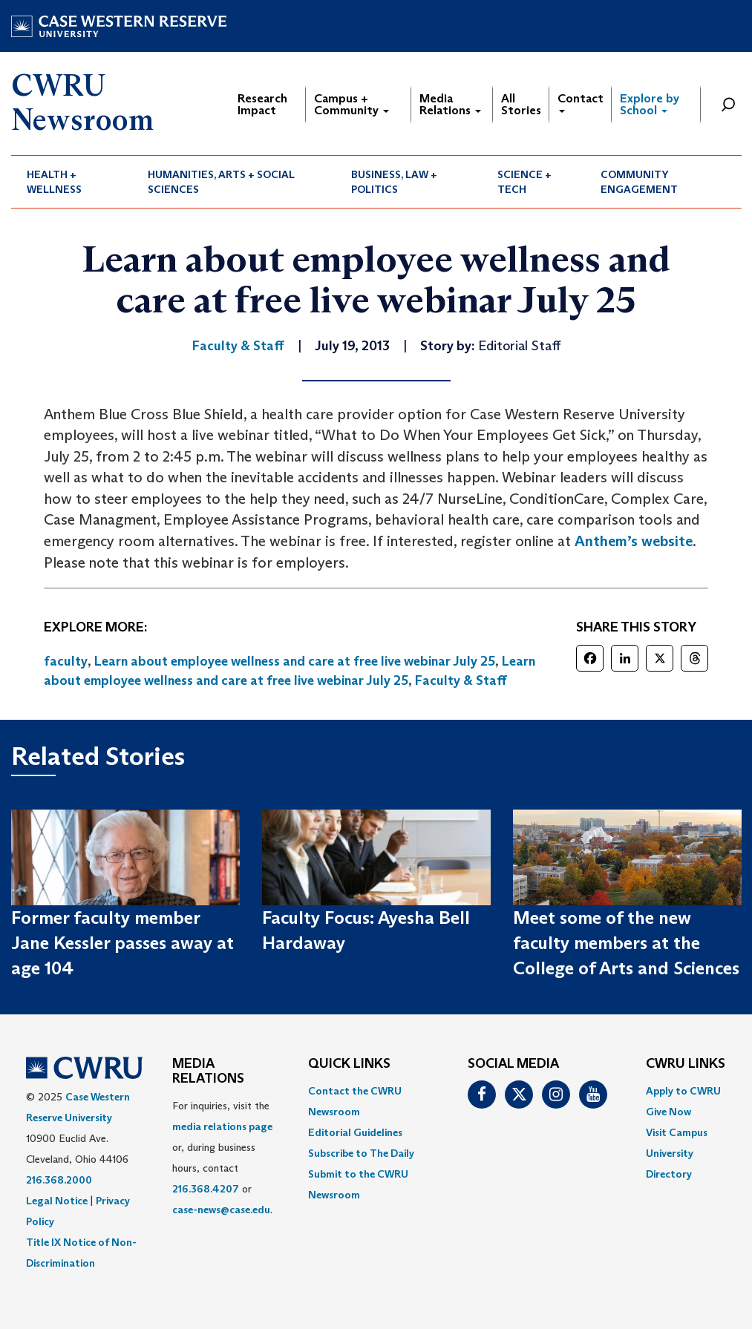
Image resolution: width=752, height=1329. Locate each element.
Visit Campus (676, 1132)
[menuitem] (72, 182)
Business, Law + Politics (394, 182)
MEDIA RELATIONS (208, 1071)
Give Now (668, 1111)
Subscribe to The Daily (361, 1153)
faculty (66, 661)
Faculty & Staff (461, 680)
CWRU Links (685, 1064)
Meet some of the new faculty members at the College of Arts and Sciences (626, 943)
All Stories (521, 104)
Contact (581, 102)
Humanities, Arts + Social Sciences (221, 182)
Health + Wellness (54, 182)
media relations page (222, 1126)
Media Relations (450, 104)
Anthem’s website (634, 541)
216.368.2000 (59, 1180)
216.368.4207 (205, 1188)
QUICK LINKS (349, 1064)
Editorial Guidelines (355, 1132)
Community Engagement (639, 182)
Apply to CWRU (683, 1090)
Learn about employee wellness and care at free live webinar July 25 (294, 661)
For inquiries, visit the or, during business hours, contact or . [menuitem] (222, 1157)
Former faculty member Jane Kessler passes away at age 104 (122, 943)
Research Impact (262, 104)
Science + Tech (524, 182)
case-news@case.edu (221, 1209)
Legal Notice (57, 1200)
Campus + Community (351, 104)
